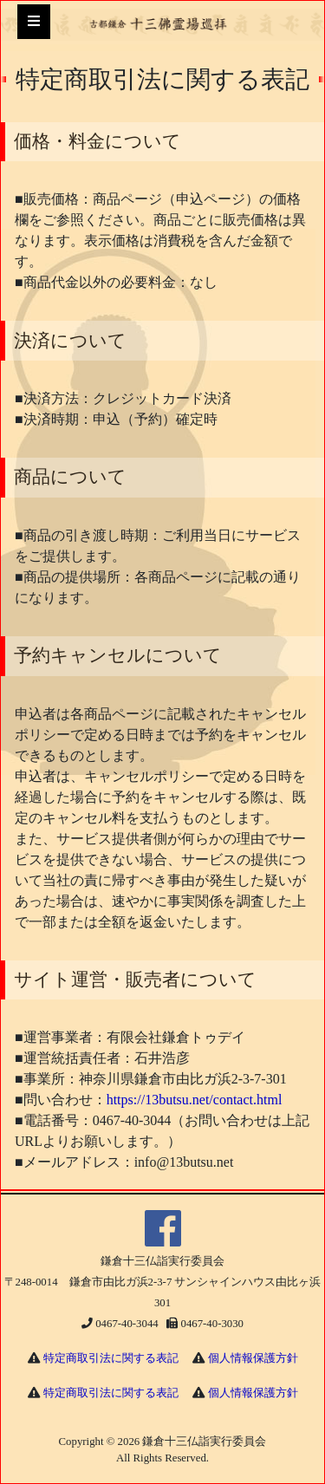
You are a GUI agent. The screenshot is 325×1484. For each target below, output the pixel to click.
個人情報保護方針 (253, 1358)
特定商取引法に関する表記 (111, 1358)
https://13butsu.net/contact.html (195, 1099)
